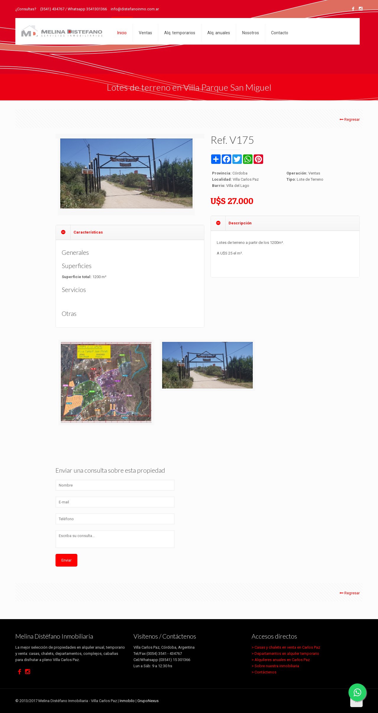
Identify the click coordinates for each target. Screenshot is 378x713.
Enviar (66, 560)
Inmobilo (127, 701)
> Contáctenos (264, 672)
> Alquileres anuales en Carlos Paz (281, 659)
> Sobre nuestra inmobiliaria (275, 666)
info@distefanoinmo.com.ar (135, 9)
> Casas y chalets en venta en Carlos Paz (286, 647)
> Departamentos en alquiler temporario (285, 653)
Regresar (349, 119)
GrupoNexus (148, 701)
